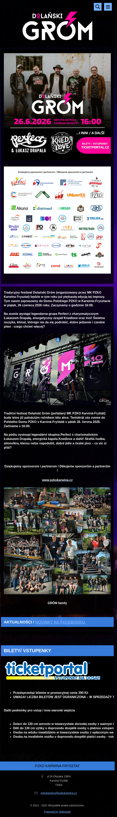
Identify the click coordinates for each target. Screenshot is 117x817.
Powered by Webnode (57, 811)
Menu (108, 7)
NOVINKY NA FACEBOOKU (60, 622)
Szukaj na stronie (98, 7)
